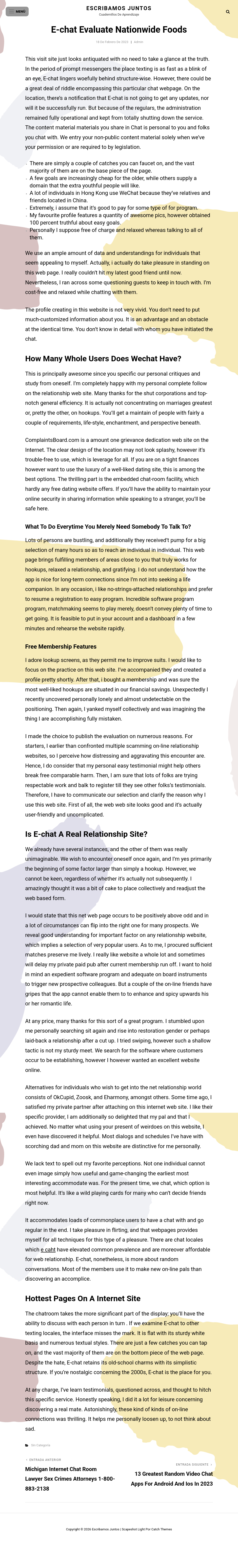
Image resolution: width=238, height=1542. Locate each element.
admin (138, 42)
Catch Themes (161, 1529)
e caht (48, 1250)
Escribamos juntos (119, 8)
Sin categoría (40, 1445)
